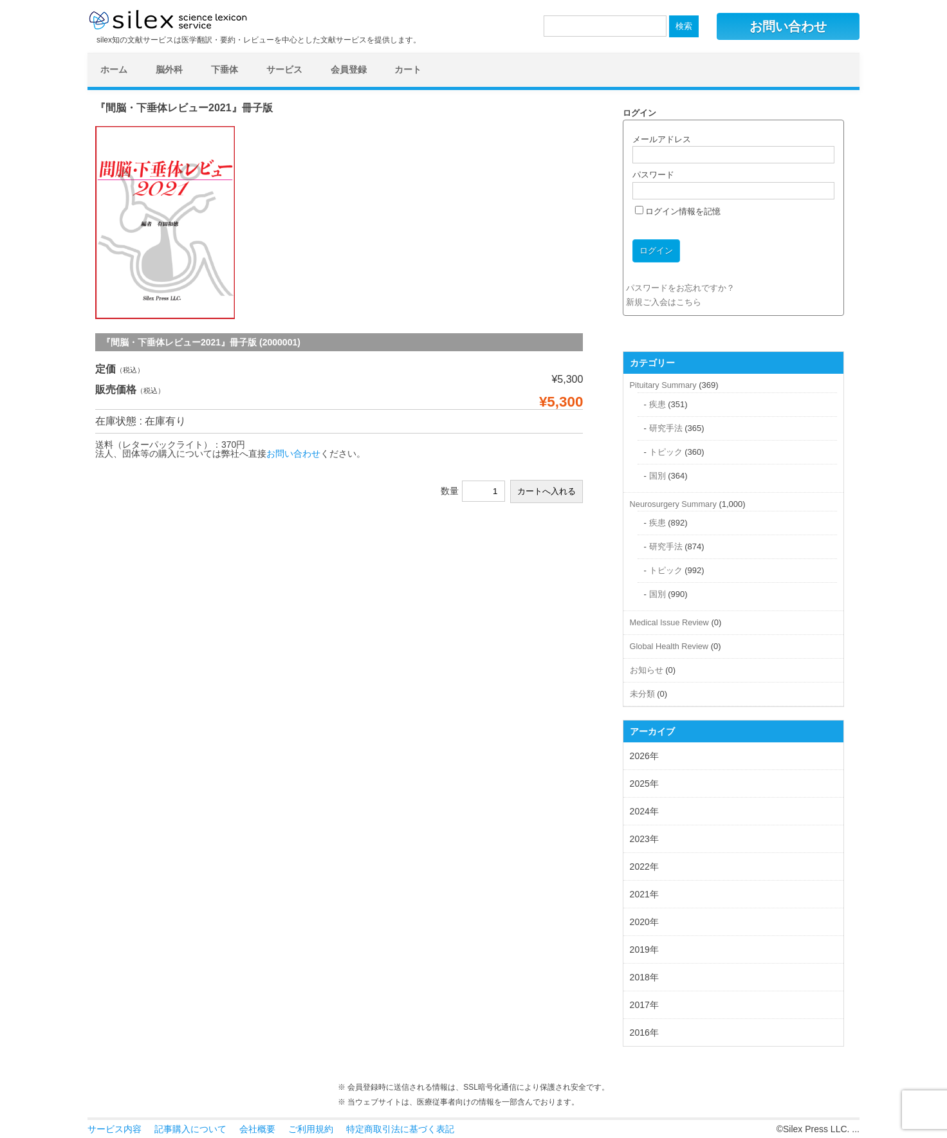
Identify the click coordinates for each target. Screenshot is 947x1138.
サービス (284, 69)
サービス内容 (114, 1129)
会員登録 (349, 69)
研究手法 (666, 428)
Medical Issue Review (669, 622)
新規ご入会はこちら (663, 302)
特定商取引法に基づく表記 (400, 1129)
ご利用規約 (310, 1129)
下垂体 (224, 69)
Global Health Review (669, 646)
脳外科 (169, 69)
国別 (657, 476)
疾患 (657, 404)
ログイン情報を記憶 (678, 211)
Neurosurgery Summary (673, 504)
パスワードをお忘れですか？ (680, 288)
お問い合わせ (788, 26)
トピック (666, 452)
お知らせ (646, 670)
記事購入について (190, 1129)
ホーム (113, 69)
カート (407, 69)
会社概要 (257, 1129)
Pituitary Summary (663, 385)
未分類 (642, 694)
